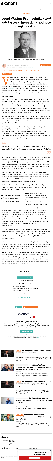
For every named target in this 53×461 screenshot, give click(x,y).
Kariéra (16, 447)
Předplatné (3, 449)
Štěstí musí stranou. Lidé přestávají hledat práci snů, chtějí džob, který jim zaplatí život (33, 417)
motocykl (30, 70)
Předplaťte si (35, 4)
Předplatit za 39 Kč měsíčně (25, 277)
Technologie (30, 9)
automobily (10, 88)
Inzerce (2, 451)
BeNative (50, 9)
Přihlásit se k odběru (26, 331)
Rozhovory (22, 9)
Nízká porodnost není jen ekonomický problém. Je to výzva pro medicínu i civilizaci (34, 400)
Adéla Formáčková (16, 451)
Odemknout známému (31, 307)
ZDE (38, 337)
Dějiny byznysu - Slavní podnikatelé (15, 70)
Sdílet (19, 307)
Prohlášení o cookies (33, 447)
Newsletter (17, 448)
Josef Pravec (10, 65)
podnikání (5, 70)
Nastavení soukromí (33, 448)
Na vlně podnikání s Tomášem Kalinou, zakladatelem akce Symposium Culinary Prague (34, 384)
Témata (17, 9)
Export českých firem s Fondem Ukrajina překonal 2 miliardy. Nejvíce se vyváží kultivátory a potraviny (33, 367)
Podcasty (36, 9)
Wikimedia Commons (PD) (14, 62)
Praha (35, 70)
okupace (39, 70)
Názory (12, 9)
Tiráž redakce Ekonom (5, 448)
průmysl (25, 70)
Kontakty (3, 447)
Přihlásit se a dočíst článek (25, 297)
